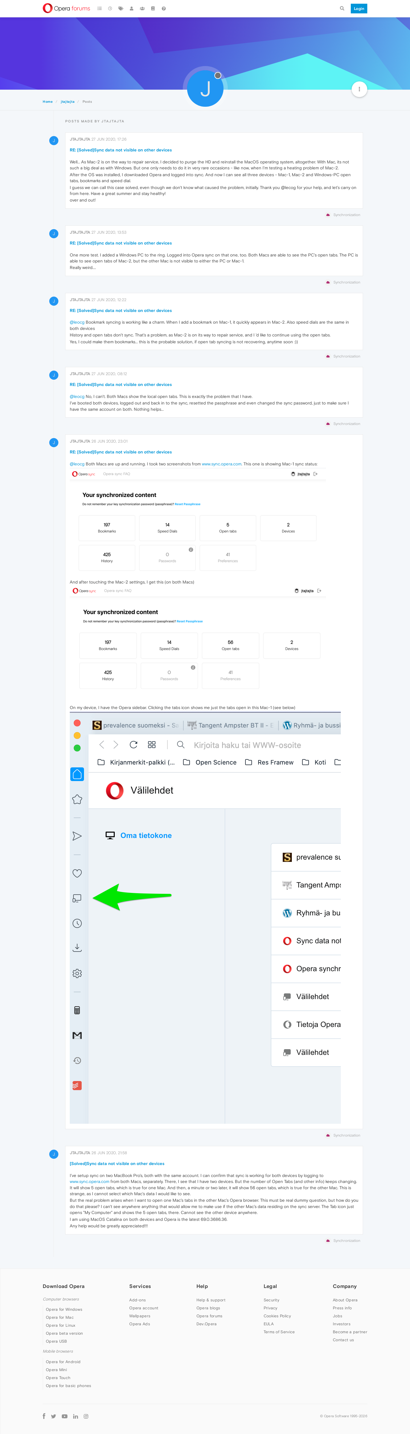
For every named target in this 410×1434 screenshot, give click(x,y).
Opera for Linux (60, 1325)
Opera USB (56, 1341)
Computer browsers (61, 1299)
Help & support (211, 1300)
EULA (269, 1324)
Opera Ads (139, 1324)
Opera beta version (64, 1333)
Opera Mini (56, 1369)
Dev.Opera (206, 1324)
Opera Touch (58, 1377)
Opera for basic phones (68, 1385)
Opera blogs (208, 1308)
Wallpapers (139, 1316)
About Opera (345, 1300)
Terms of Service (279, 1332)
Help (202, 1286)
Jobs (337, 1316)
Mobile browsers (58, 1351)
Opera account (143, 1308)
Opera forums (209, 1316)
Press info (342, 1308)
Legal (270, 1286)
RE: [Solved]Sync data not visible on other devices (121, 149)
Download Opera (64, 1286)
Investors (341, 1324)
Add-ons (137, 1300)
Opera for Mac (60, 1317)
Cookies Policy (277, 1316)
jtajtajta (80, 139)
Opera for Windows (64, 1309)
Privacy (271, 1308)
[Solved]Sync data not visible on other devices (117, 1163)
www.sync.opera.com (221, 463)
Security (271, 1300)
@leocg (77, 322)
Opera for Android (63, 1361)
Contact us (343, 1340)
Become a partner (350, 1332)
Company (345, 1286)
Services (140, 1286)
